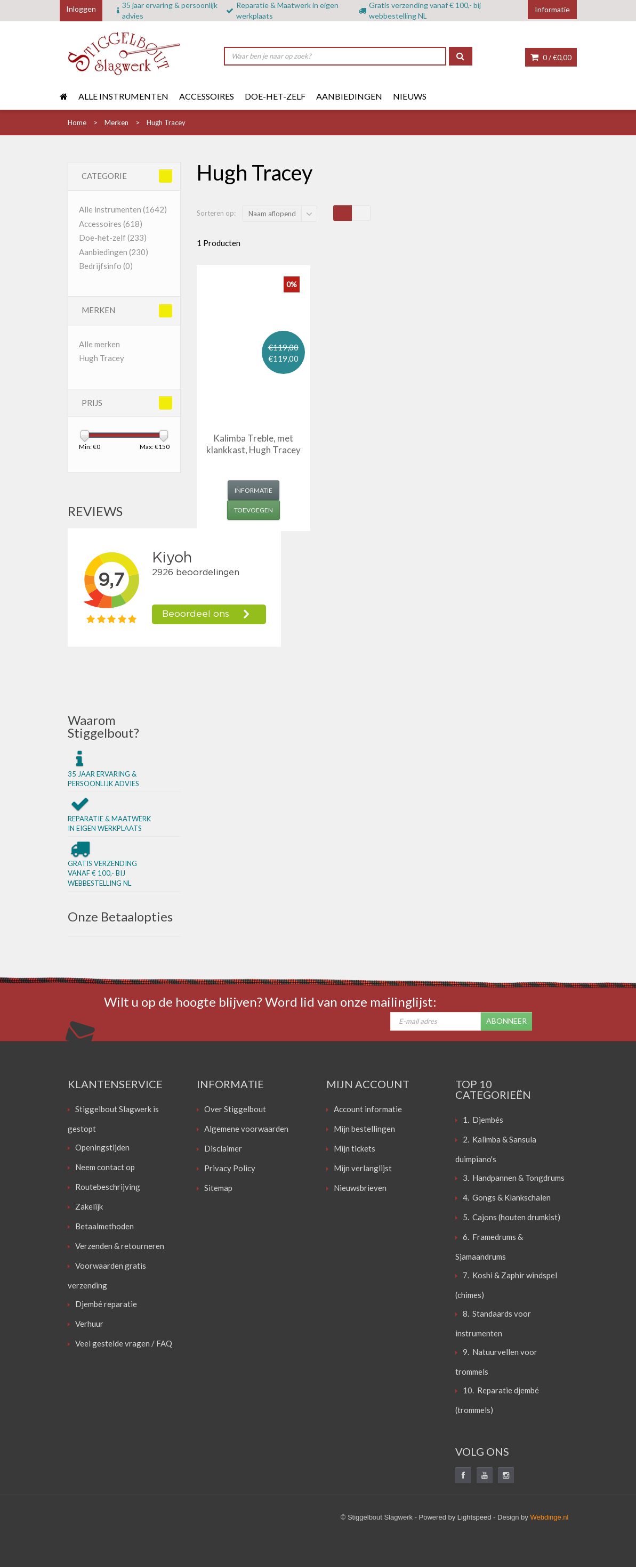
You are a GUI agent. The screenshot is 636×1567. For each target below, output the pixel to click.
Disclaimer (223, 1148)
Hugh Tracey (101, 358)
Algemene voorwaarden (246, 1128)
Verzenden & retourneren (119, 1246)
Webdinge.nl (549, 1517)
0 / (550, 57)
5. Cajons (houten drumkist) (511, 1217)
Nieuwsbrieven (360, 1188)
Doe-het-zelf (275, 96)
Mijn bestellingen (364, 1128)
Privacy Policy (229, 1168)
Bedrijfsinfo (106, 266)
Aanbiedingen (349, 96)
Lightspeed (474, 1517)
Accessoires (206, 96)
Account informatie (368, 1109)
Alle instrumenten (123, 96)
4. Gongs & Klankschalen (507, 1197)
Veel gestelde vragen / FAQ (123, 1343)
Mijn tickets (354, 1148)
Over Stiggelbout (235, 1109)
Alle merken (99, 344)
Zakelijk (89, 1206)
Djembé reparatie (106, 1304)
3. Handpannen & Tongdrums (514, 1177)
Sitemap (218, 1188)
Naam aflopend (272, 213)
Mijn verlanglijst (363, 1168)
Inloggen (81, 8)
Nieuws (409, 96)
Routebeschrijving (107, 1186)
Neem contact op (105, 1167)
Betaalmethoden (104, 1226)
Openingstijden (102, 1147)
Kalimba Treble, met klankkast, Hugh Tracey (253, 443)
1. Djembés (483, 1119)
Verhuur (89, 1323)
